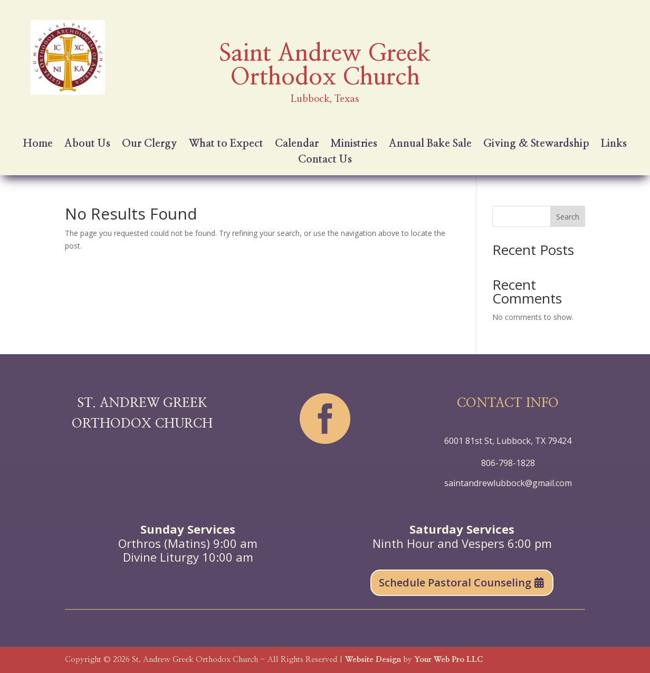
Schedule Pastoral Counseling (455, 582)
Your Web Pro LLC (448, 659)
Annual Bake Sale (430, 144)
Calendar (297, 144)
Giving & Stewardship (536, 144)
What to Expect (226, 144)
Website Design (373, 659)
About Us (87, 144)
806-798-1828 (508, 463)
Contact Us (325, 160)
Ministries (353, 144)
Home (38, 144)
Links (614, 144)
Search (567, 217)
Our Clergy (149, 144)
